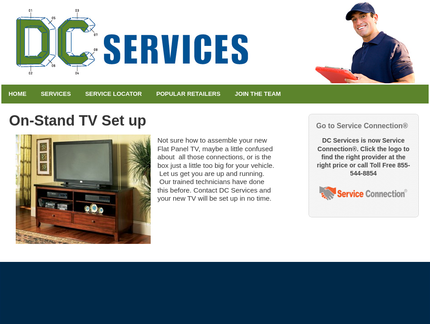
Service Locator (113, 93)
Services (56, 93)
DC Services (215, 42)
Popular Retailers (188, 93)
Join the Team (258, 93)
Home (18, 93)
